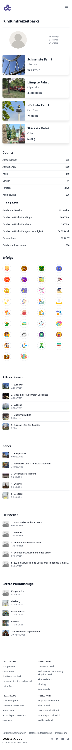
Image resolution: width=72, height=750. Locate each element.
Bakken (15, 621)
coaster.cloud (12, 738)
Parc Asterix (44, 689)
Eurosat (18, 404)
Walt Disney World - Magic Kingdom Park (51, 673)
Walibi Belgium (10, 700)
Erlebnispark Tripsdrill (25, 473)
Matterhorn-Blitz (22, 414)
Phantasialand (45, 679)
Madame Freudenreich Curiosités (31, 394)
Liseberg (18, 493)
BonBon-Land (18, 611)
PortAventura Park (11, 676)
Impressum (61, 732)
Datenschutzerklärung (40, 732)
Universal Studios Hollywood (17, 681)
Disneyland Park (46, 666)
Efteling (18, 483)
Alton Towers (9, 710)
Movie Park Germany (13, 705)
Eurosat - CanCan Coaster (27, 424)
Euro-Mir (18, 384)
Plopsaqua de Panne (48, 700)
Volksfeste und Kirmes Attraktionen (32, 463)
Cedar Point (8, 671)
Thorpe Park (44, 705)
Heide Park (8, 686)
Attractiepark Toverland (14, 715)
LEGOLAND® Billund (48, 710)
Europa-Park (20, 453)
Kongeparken (18, 591)
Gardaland (7, 720)
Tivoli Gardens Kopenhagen (25, 631)
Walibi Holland (45, 720)
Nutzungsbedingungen (14, 732)
